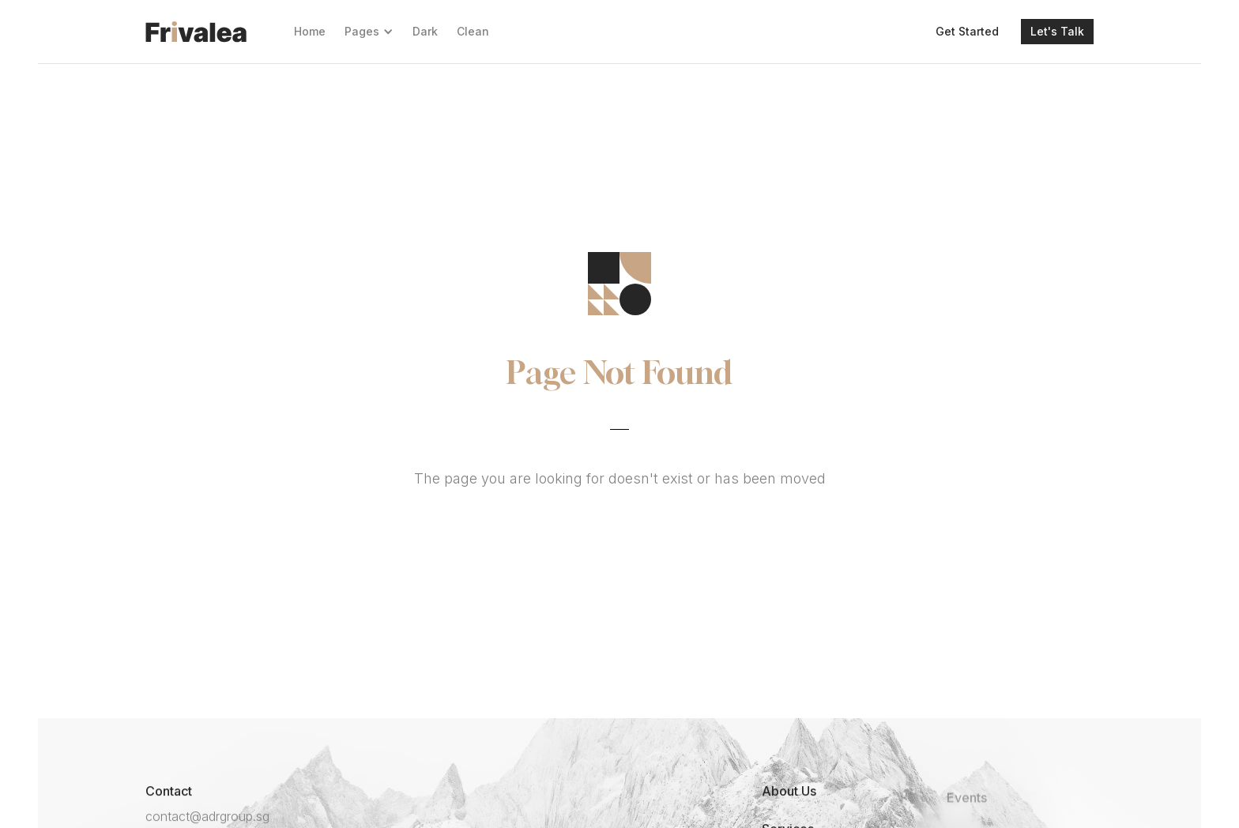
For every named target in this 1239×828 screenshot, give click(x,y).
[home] (196, 31)
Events (967, 811)
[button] (369, 31)
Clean (473, 31)
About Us (789, 791)
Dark (425, 31)
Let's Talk (1057, 31)
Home (310, 31)
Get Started (967, 31)
